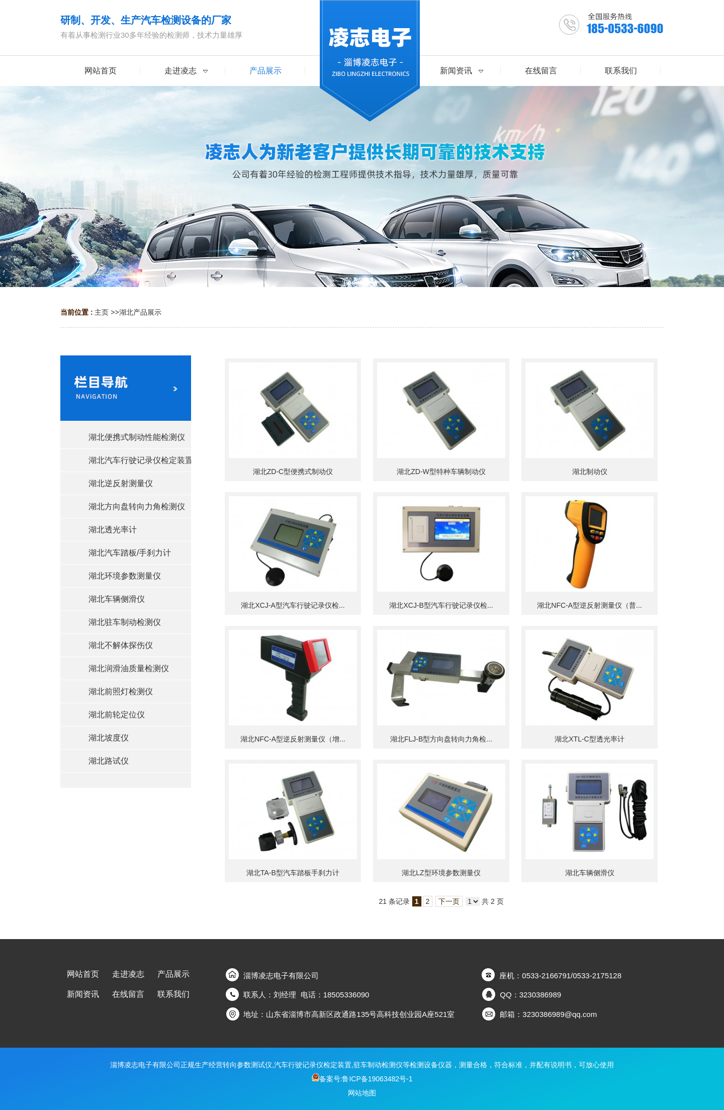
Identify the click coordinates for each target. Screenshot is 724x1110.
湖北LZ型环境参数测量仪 (441, 873)
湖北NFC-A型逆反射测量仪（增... (292, 739)
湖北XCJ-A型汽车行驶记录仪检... (292, 605)
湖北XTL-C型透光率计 (589, 739)
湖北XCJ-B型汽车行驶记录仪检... (441, 605)
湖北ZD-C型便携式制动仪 (293, 472)
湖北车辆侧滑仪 (589, 873)
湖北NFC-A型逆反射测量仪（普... (589, 605)
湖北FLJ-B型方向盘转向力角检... (441, 739)
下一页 (449, 901)
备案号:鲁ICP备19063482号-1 (362, 1079)
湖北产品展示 (140, 312)
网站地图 (362, 1093)
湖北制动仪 (589, 472)
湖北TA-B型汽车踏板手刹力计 (292, 873)
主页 (102, 312)
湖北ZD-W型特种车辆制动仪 (441, 472)
